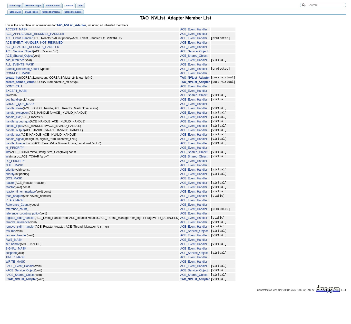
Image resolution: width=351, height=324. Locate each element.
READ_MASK (15, 218)
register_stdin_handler (20, 236)
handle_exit (13, 124)
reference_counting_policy (23, 231)
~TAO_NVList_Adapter (21, 305)
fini (7, 99)
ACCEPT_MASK (16, 29)
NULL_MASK (14, 178)
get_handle (13, 104)
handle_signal (15, 149)
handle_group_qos (18, 129)
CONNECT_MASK (18, 75)
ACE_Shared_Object (19, 56)
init (7, 169)
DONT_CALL (14, 90)
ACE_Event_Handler (193, 29)
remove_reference (17, 241)
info (8, 164)
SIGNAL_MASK (16, 271)
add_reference (15, 61)
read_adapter (14, 213)
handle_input (14, 134)
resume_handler (16, 257)
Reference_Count (17, 222)
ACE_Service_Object (19, 52)
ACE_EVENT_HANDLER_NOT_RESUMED (34, 43)
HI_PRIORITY (15, 159)
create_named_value (20, 85)
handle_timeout (16, 155)
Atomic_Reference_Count (22, 71)
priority (10, 183)
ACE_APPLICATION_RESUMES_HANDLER (35, 34)
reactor (10, 198)
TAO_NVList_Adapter (71, 25)
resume (10, 252)
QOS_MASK (14, 193)
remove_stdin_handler (20, 247)
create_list (13, 80)
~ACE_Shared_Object (20, 300)
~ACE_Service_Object (20, 295)
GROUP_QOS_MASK (20, 109)
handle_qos (13, 144)
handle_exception (17, 119)
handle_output (15, 139)
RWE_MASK (14, 261)
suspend (11, 276)
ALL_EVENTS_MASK (20, 66)
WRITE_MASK (15, 285)
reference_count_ (17, 227)
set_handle (13, 266)
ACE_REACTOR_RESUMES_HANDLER (32, 47)
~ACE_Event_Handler (20, 290)
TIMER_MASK (15, 280)
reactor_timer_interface (21, 208)
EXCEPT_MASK (16, 94)
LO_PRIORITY (15, 174)
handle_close (14, 114)
